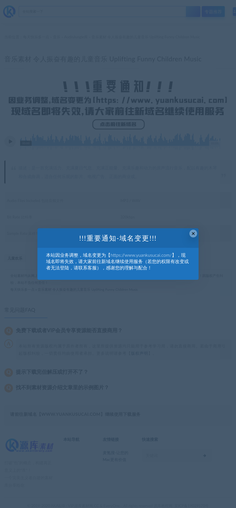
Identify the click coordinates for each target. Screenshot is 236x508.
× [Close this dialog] (193, 233)
